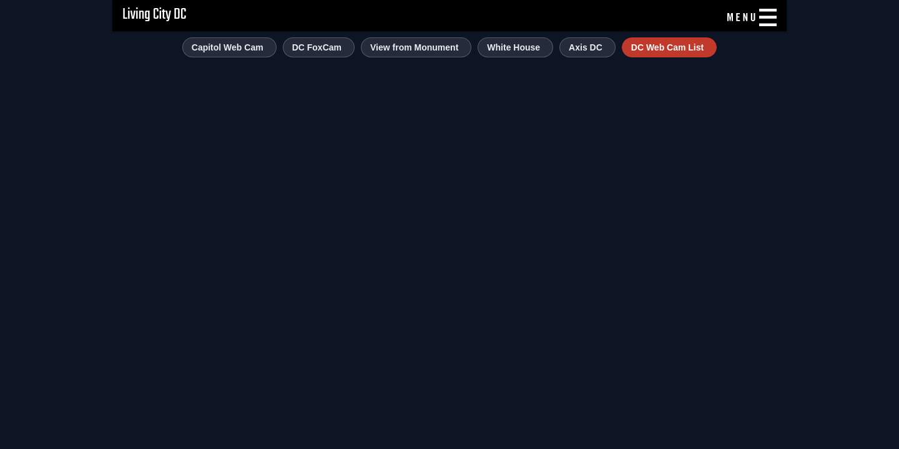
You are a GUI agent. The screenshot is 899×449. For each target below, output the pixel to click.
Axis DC (585, 47)
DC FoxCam (316, 47)
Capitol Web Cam (227, 47)
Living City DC (154, 15)
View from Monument (414, 47)
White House (513, 47)
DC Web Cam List (667, 47)
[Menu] (750, 17)
